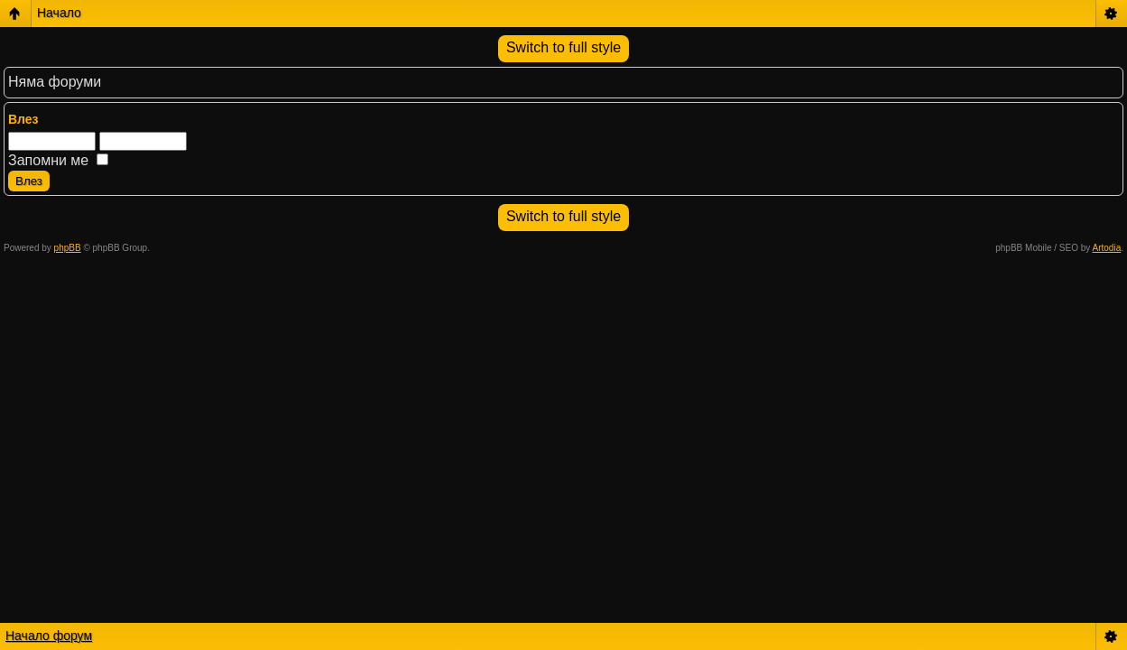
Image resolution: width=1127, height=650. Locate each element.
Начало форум (48, 635)
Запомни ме (58, 160)
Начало (59, 12)
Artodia (1107, 248)
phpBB (67, 248)
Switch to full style (563, 47)
